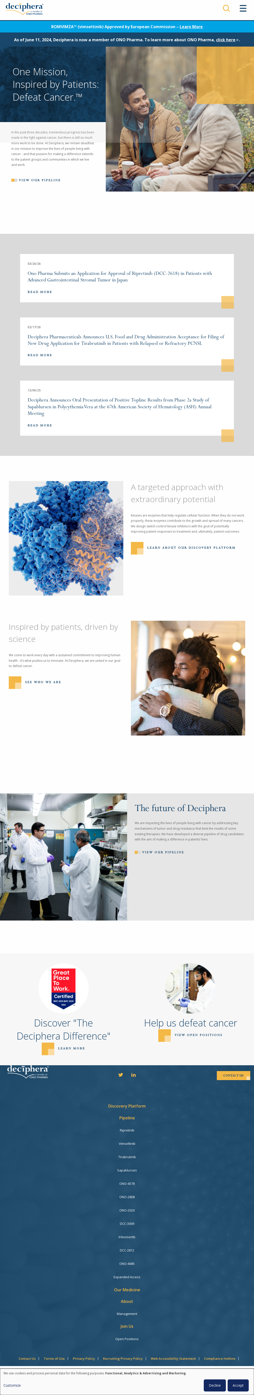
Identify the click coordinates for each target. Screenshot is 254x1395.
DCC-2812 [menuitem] (127, 1250)
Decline (215, 1385)
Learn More (191, 26)
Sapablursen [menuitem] (127, 1170)
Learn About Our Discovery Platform (191, 548)
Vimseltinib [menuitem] (127, 1143)
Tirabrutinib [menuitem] (127, 1157)
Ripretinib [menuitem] (127, 1130)
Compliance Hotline (219, 1358)
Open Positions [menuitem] (127, 1339)
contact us (233, 1075)
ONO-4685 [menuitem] (127, 1263)
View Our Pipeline (163, 852)
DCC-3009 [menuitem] (127, 1223)
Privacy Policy (84, 1358)
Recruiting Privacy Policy (123, 1358)
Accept (238, 1385)
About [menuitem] (127, 1301)
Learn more (71, 1048)
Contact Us (27, 1358)
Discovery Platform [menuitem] (127, 1106)
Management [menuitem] (127, 1313)
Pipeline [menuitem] (127, 1118)
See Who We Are (43, 682)
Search (226, 8)
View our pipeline (40, 180)
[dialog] (127, 1382)
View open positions (199, 1035)
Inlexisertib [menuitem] (127, 1237)
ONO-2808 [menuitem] (127, 1197)
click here (227, 40)
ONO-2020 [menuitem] (127, 1210)
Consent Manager (127, 1367)
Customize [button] (12, 1385)
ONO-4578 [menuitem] (127, 1183)
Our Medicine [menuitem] (127, 1290)
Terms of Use (54, 1358)
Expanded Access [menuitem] (127, 1277)
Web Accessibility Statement (173, 1358)
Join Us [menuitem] (127, 1326)
